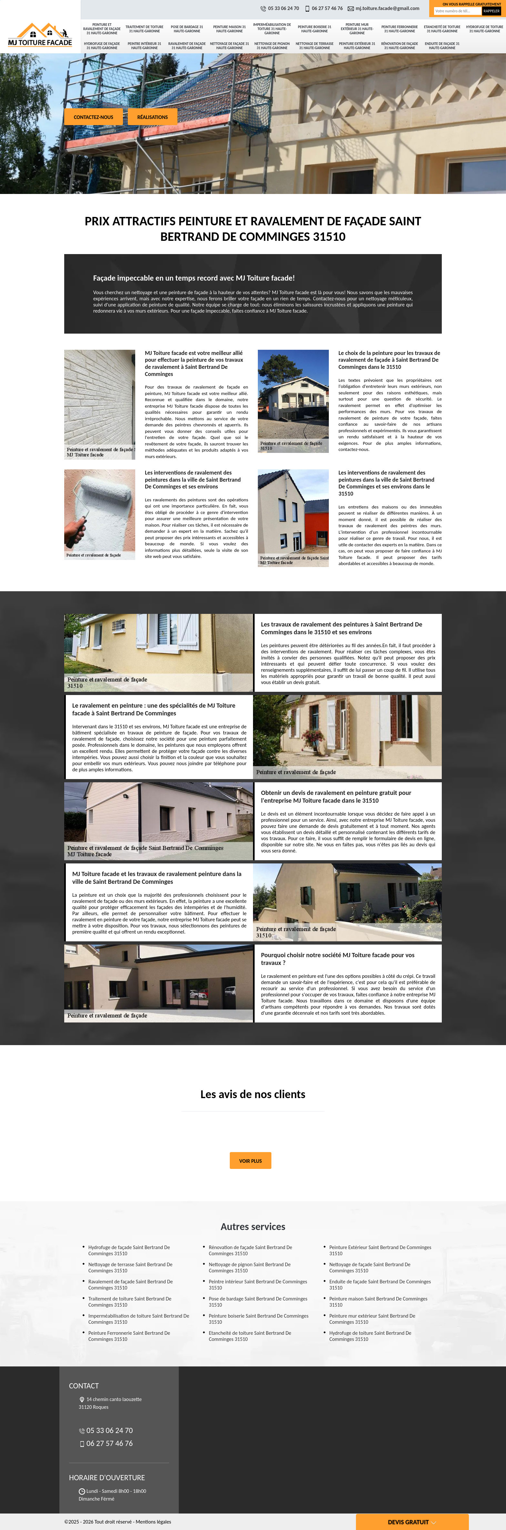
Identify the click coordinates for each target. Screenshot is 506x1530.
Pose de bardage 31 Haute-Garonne (187, 29)
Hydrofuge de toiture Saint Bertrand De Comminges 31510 (370, 1336)
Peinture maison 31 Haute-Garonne (229, 29)
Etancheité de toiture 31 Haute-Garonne (442, 29)
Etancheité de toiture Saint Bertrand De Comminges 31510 (250, 1336)
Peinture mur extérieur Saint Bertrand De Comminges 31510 (372, 1319)
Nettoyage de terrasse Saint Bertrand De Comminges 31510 (130, 1267)
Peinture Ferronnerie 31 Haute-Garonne (399, 29)
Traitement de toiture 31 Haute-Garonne (144, 29)
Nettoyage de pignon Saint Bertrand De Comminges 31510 (249, 1267)
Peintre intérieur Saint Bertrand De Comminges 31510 (258, 1285)
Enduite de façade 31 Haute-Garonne (442, 46)
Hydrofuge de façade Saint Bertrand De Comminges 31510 (129, 1250)
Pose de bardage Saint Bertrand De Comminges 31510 (258, 1302)
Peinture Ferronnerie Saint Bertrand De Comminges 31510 (129, 1336)
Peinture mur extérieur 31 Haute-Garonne (357, 29)
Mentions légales (153, 1522)
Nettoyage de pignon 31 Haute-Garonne (272, 46)
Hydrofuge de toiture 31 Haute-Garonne (484, 29)
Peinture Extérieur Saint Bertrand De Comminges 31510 (380, 1250)
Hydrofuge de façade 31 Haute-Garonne (102, 46)
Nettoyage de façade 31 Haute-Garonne (229, 46)
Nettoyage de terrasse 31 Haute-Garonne (314, 46)
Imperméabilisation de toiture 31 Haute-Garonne (272, 29)
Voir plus (250, 1161)
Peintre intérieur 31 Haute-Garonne (144, 46)
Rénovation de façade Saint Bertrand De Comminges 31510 (250, 1250)
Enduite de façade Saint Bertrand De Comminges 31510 (380, 1285)
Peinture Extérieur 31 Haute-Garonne (357, 46)
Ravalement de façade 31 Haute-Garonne (187, 46)
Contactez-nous (93, 117)
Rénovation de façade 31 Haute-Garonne (399, 46)
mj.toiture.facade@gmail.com (384, 8)
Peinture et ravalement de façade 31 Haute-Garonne (102, 29)
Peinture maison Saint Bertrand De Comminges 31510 (378, 1302)
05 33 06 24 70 (280, 8)
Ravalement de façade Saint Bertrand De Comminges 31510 (130, 1285)
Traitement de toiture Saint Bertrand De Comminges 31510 (129, 1302)
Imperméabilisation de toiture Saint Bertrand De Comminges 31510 (138, 1319)
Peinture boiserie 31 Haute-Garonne (314, 29)
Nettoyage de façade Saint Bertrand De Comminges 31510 (369, 1267)
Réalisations (152, 117)
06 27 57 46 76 (324, 8)
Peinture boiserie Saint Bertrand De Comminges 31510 (259, 1319)
